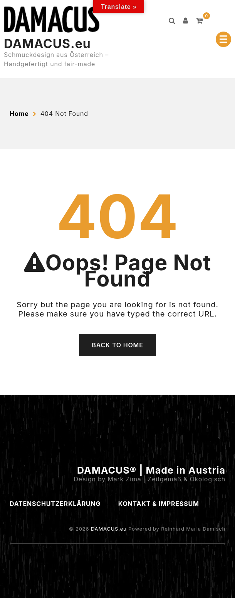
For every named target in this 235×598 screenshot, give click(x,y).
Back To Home (117, 345)
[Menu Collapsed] (223, 39)
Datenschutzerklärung (55, 504)
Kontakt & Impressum (158, 504)
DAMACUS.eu (47, 43)
